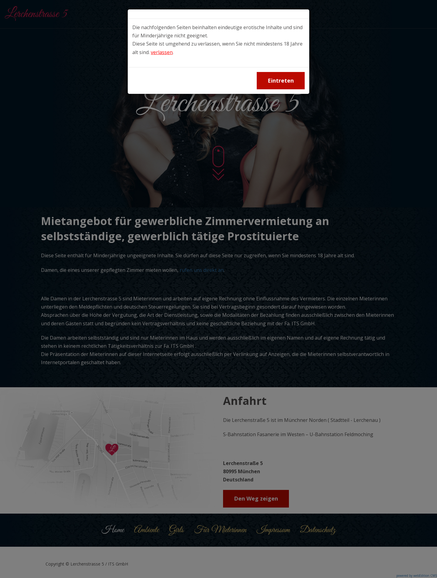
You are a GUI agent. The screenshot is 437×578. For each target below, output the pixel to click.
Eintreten (281, 80)
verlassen (162, 52)
